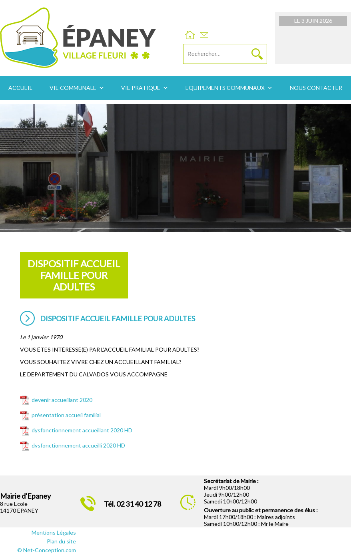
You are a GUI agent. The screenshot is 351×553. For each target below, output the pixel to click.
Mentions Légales (54, 532)
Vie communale (73, 87)
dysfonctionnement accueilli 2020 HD (78, 445)
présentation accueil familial (66, 415)
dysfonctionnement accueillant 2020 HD (82, 430)
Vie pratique (140, 87)
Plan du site (61, 541)
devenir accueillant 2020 (62, 399)
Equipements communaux (225, 87)
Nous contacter (316, 87)
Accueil (20, 87)
